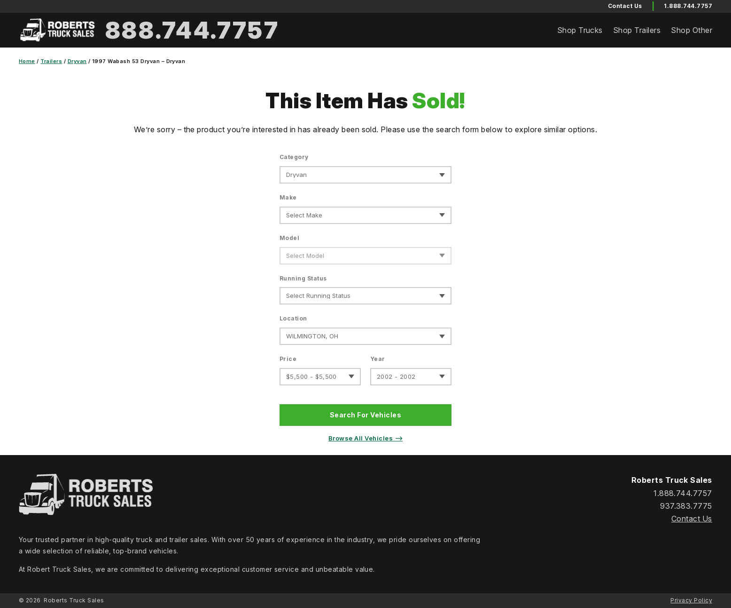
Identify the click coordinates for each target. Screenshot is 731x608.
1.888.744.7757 (688, 5)
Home (27, 61)
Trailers (51, 61)
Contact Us (691, 518)
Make (288, 197)
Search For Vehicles (365, 415)
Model (289, 237)
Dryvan (77, 61)
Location (293, 318)
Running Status (303, 278)
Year (377, 358)
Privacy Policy (691, 600)
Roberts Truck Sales (74, 600)
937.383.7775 (686, 506)
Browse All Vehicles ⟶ (365, 438)
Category (294, 156)
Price (288, 358)
